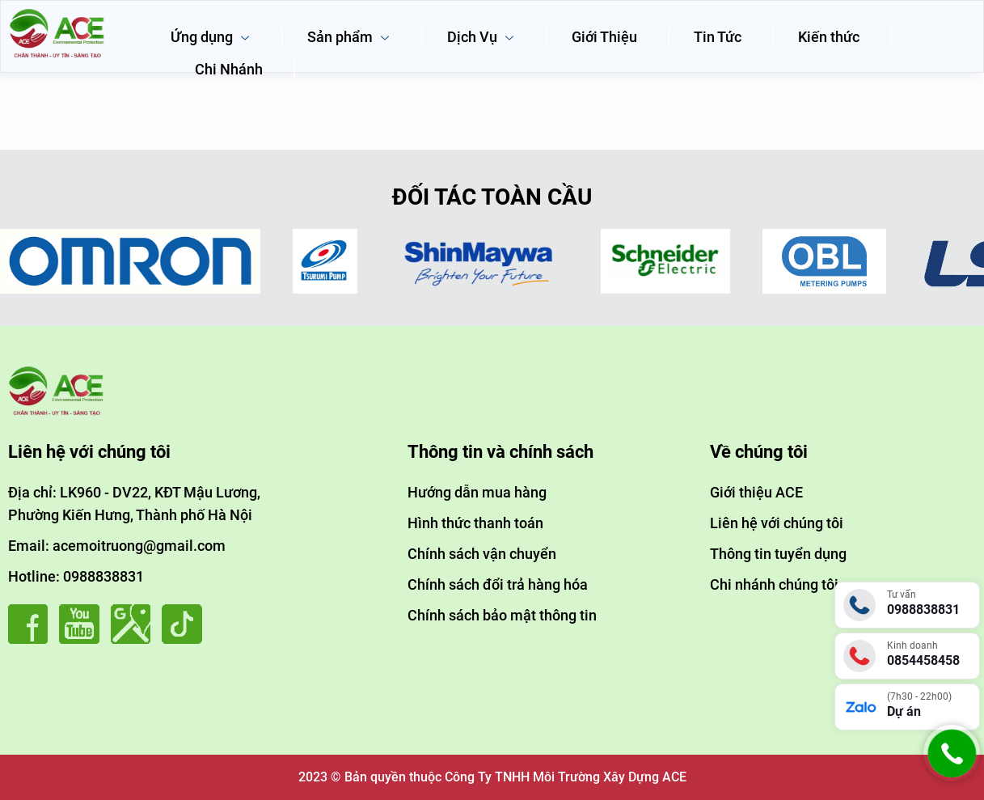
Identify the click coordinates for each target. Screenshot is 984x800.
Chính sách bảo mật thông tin (502, 615)
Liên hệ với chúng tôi (776, 522)
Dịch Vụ (481, 36)
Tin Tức (717, 36)
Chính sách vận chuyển (482, 553)
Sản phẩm (349, 36)
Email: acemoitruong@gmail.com (117, 545)
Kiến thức (828, 36)
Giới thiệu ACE (756, 492)
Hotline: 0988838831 (76, 576)
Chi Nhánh (229, 69)
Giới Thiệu (604, 36)
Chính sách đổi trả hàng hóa (498, 584)
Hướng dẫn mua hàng (477, 492)
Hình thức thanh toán (475, 522)
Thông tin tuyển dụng (778, 553)
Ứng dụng (211, 36)
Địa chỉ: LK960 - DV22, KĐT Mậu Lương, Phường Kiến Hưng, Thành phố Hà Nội (134, 503)
